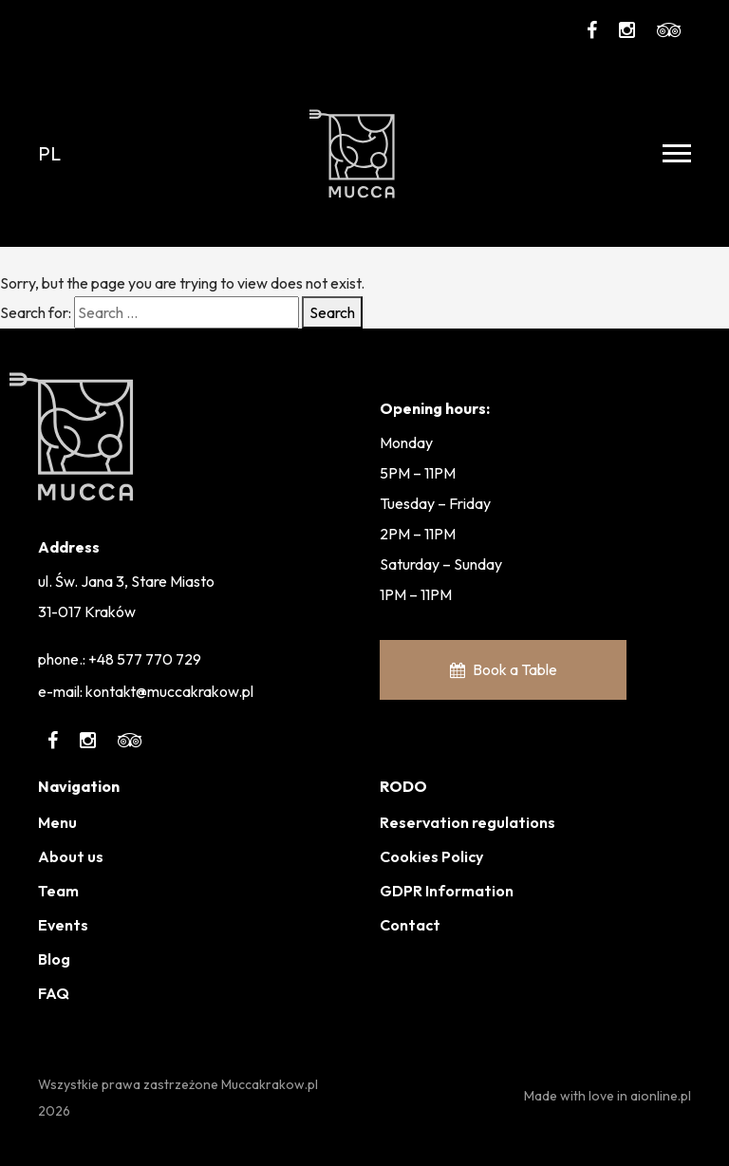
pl (49, 153)
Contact (410, 924)
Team (58, 890)
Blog (54, 959)
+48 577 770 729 (144, 658)
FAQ (53, 993)
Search (332, 312)
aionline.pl (660, 1095)
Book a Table (503, 669)
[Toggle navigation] (677, 154)
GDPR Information (447, 890)
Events (63, 924)
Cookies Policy (431, 856)
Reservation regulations (467, 822)
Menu (57, 822)
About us (70, 856)
